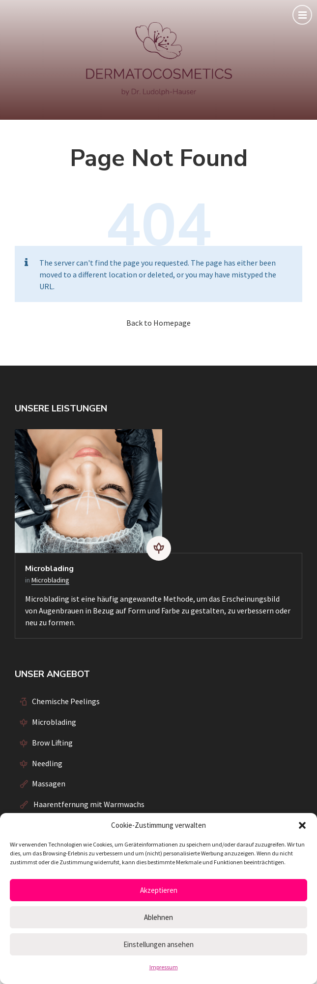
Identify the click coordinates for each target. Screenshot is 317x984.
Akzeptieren (158, 890)
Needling (47, 763)
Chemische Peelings (66, 701)
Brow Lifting (52, 742)
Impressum (163, 967)
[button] (302, 825)
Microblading (49, 568)
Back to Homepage (158, 323)
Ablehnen (158, 917)
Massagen (48, 783)
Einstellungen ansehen (158, 944)
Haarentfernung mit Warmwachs (88, 804)
